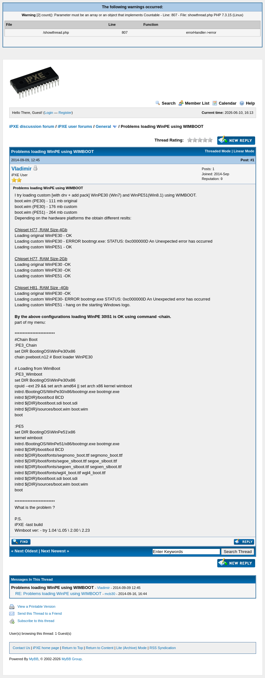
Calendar (224, 103)
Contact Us (21, 648)
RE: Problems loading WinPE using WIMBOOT (58, 593)
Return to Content (100, 648)
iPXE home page (46, 648)
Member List (194, 103)
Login (49, 112)
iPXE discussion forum (31, 126)
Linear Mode (244, 151)
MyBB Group (72, 659)
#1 (252, 160)
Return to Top (72, 648)
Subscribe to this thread (35, 621)
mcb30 (110, 594)
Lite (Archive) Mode (131, 648)
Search (165, 103)
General (103, 126)
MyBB (33, 659)
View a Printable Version (36, 606)
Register (65, 112)
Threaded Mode (218, 151)
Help (247, 103)
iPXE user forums (75, 126)
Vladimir (21, 168)
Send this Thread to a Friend (39, 613)
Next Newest (53, 551)
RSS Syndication (163, 648)
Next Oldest (26, 551)
